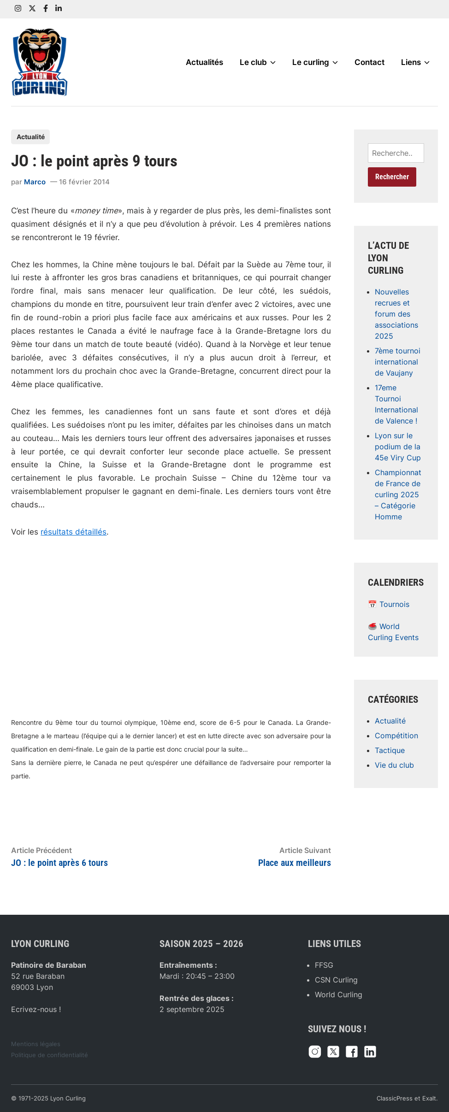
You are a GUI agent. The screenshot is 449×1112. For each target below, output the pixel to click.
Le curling (315, 62)
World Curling (338, 994)
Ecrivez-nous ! (36, 1009)
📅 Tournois (388, 604)
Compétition (396, 735)
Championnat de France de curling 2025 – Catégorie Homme (398, 494)
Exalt (429, 1098)
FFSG (324, 965)
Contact (369, 62)
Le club (258, 62)
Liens (415, 62)
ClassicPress (395, 1098)
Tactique (390, 750)
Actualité (31, 137)
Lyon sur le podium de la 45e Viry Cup (398, 446)
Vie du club (394, 765)
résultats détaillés (73, 531)
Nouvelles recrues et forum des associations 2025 (396, 314)
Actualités (204, 62)
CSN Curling (336, 979)
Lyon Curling (68, 1098)
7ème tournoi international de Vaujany (397, 361)
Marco (35, 181)
